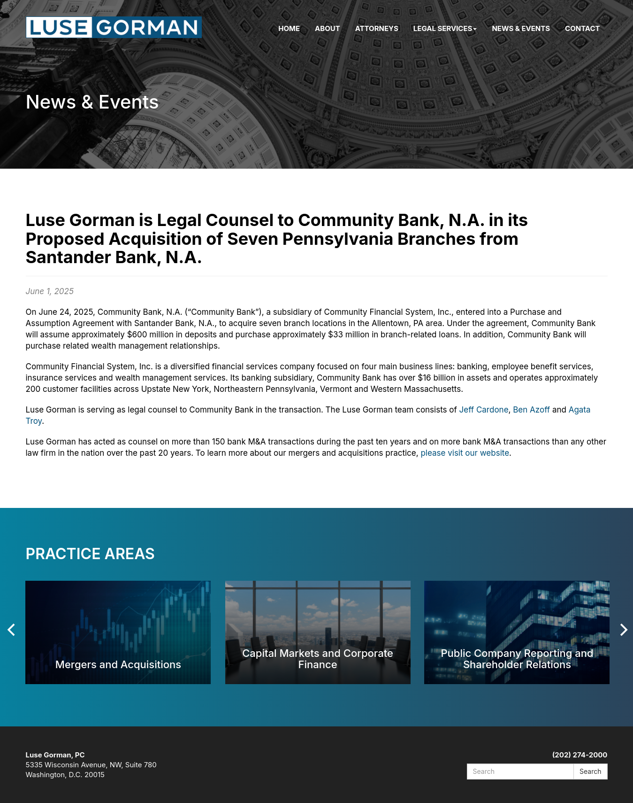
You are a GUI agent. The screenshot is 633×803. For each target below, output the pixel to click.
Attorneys (376, 28)
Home (289, 28)
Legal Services (445, 28)
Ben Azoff (531, 409)
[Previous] (12, 629)
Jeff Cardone (484, 409)
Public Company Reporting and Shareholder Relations (517, 658)
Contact (582, 28)
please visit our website (464, 453)
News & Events (521, 28)
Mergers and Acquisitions (118, 664)
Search (590, 771)
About (327, 28)
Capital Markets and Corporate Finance (317, 658)
